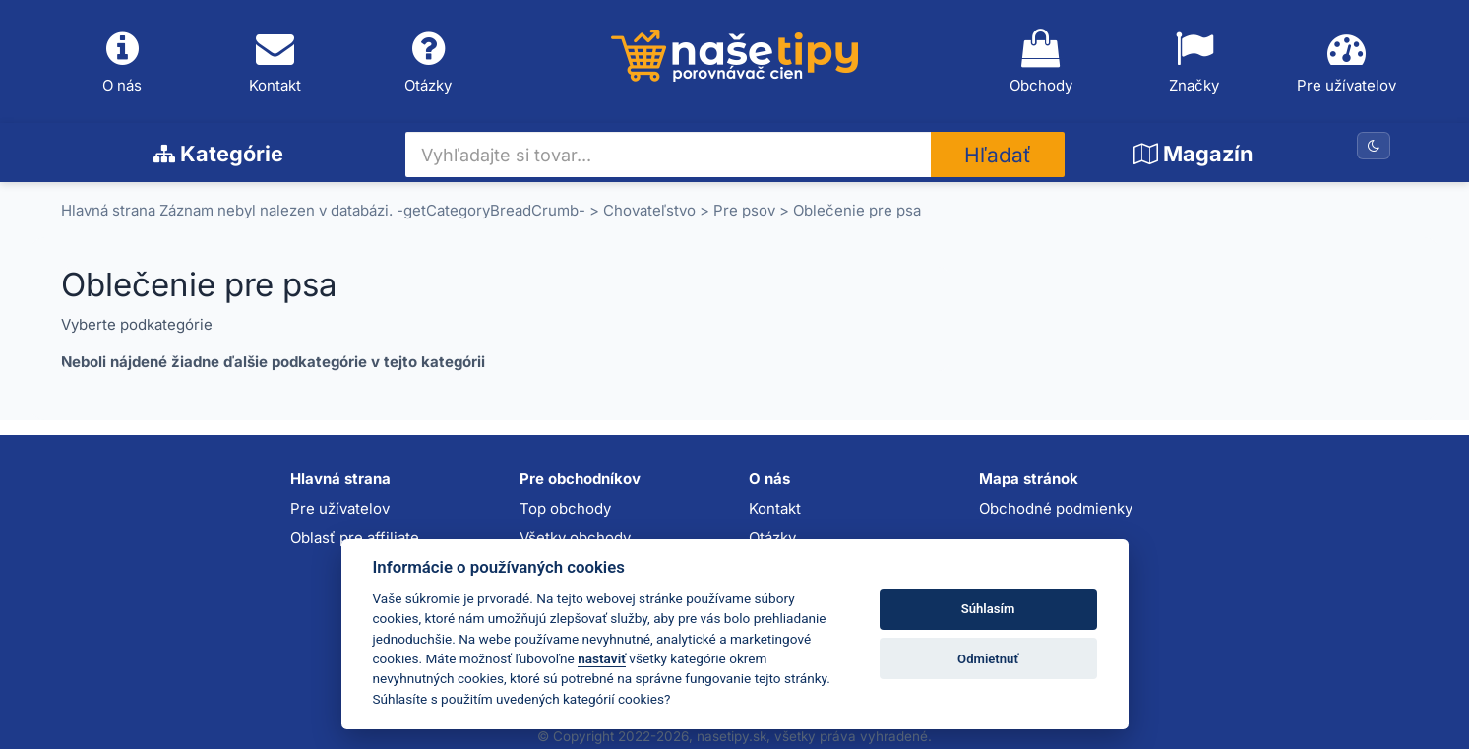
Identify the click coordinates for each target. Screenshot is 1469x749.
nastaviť (602, 658)
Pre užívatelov (1347, 62)
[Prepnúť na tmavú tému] (1373, 145)
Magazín (1193, 153)
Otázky (429, 62)
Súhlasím (988, 608)
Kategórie (218, 153)
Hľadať (997, 155)
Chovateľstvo (649, 210)
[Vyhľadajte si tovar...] (668, 154)
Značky (1193, 62)
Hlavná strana (108, 210)
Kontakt (275, 62)
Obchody (1041, 62)
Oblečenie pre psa (857, 210)
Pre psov (744, 210)
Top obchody (565, 508)
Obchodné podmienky (1055, 508)
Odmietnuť (987, 659)
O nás (123, 62)
